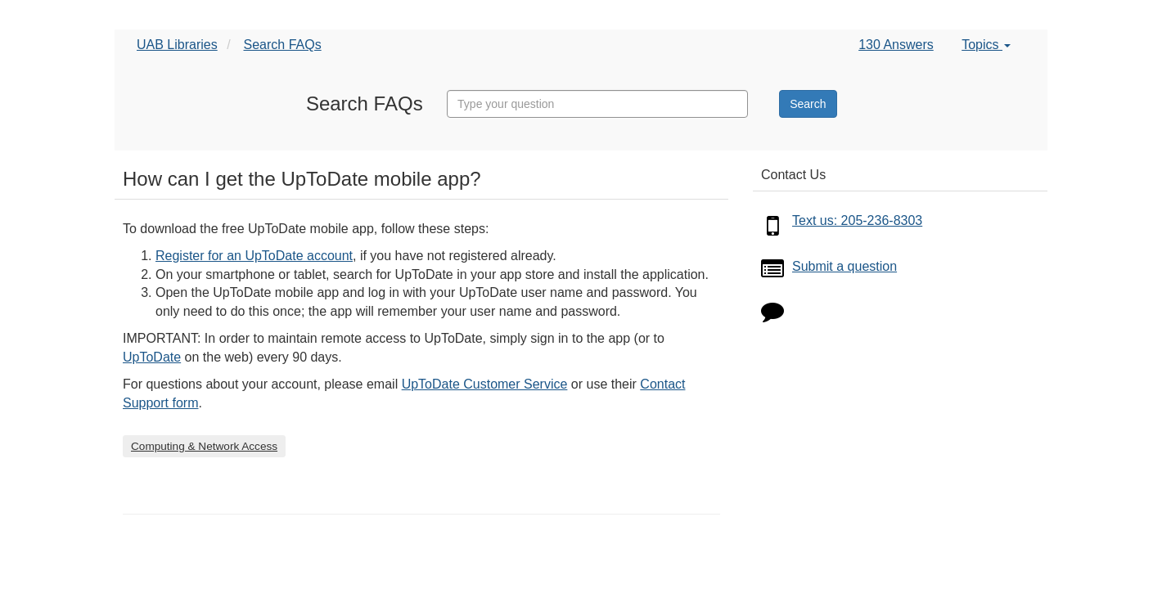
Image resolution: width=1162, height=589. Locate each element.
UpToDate (152, 357)
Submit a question (844, 266)
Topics (986, 45)
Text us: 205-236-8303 (857, 220)
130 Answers (896, 45)
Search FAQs (283, 45)
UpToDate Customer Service (485, 384)
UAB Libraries (177, 45)
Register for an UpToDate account (254, 256)
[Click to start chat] (772, 314)
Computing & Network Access (204, 446)
